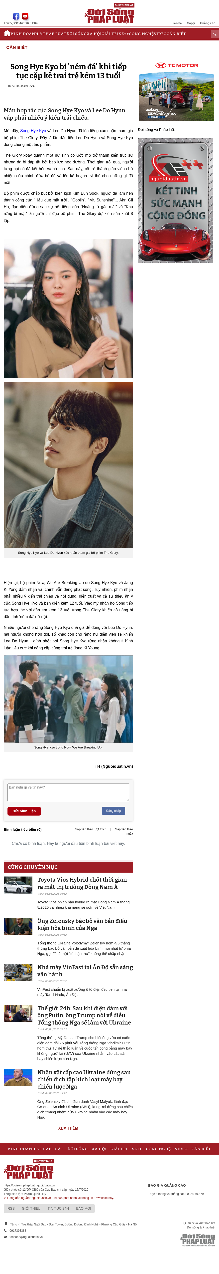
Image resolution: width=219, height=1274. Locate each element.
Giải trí (110, 34)
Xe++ (123, 34)
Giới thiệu (31, 1208)
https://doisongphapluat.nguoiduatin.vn (29, 1185)
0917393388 (17, 1230)
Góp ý (191, 23)
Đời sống (77, 34)
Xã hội (94, 34)
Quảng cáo (207, 23)
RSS (11, 1208)
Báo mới (83, 1208)
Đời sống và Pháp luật (156, 129)
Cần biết (176, 34)
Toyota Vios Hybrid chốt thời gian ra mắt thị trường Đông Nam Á (82, 883)
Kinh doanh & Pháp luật (39, 34)
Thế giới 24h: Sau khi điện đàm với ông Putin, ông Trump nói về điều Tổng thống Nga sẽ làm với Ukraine (84, 1015)
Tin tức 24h (58, 1208)
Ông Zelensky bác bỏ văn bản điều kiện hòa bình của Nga (82, 925)
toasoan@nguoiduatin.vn (26, 1237)
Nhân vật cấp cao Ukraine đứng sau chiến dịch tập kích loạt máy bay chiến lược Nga (84, 1079)
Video (160, 34)
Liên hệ (177, 23)
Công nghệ (141, 34)
